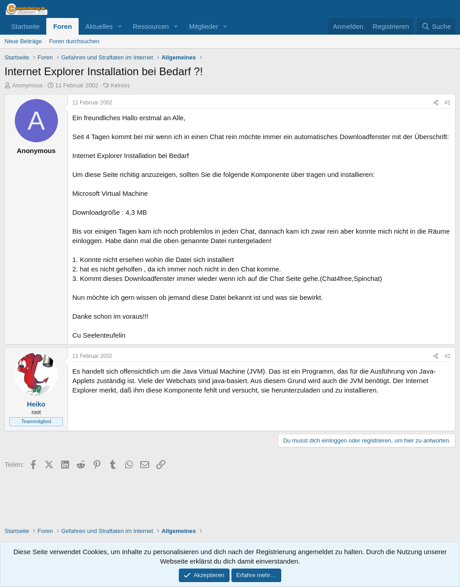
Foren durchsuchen (74, 41)
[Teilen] (436, 103)
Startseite (25, 26)
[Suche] (436, 26)
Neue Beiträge (23, 41)
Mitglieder (203, 26)
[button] (120, 26)
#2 (448, 356)
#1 (448, 102)
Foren (62, 26)
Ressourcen (151, 26)
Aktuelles (99, 26)
